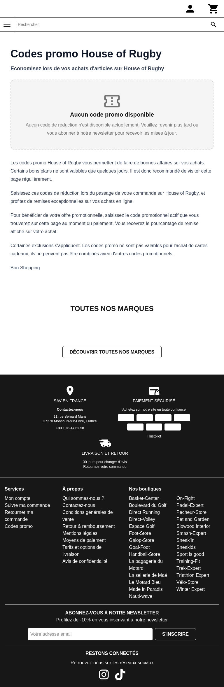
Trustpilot (154, 436)
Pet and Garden (192, 519)
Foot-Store (140, 533)
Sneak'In (185, 540)
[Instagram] (104, 675)
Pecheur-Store (191, 512)
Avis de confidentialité (84, 561)
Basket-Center (144, 498)
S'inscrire (175, 634)
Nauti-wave (140, 596)
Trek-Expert (188, 568)
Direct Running (144, 512)
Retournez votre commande (105, 467)
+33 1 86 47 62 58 (70, 428)
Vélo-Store (187, 582)
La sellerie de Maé (148, 575)
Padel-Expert (190, 505)
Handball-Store (144, 554)
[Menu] (7, 25)
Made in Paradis (146, 589)
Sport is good (190, 554)
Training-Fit (188, 561)
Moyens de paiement (84, 540)
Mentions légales (79, 533)
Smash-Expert (191, 533)
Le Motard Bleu (145, 582)
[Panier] (213, 9)
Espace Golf (141, 526)
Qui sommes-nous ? (83, 498)
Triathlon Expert (192, 575)
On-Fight (185, 498)
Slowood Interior (193, 526)
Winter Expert (190, 589)
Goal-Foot (139, 547)
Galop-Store (141, 540)
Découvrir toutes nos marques (112, 351)
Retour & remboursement (88, 526)
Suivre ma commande (27, 505)
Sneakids (186, 547)
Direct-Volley (142, 519)
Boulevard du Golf (147, 505)
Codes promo (19, 526)
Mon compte (17, 498)
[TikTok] (120, 675)
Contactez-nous (70, 409)
